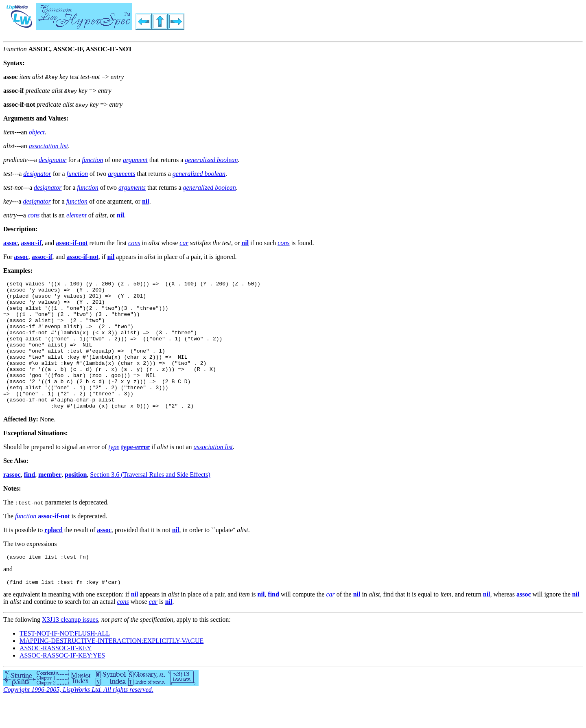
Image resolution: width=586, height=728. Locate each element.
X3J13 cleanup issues (70, 647)
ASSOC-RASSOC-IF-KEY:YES (62, 683)
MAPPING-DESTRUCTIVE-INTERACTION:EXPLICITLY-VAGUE (111, 668)
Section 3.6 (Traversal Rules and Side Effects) (150, 500)
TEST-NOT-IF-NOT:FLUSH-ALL (65, 661)
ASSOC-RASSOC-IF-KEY (56, 676)
